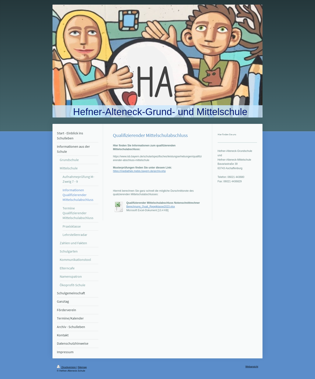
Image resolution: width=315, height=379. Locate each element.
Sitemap (82, 367)
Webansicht (251, 366)
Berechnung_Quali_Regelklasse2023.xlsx (150, 206)
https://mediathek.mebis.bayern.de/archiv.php (139, 171)
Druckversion (67, 367)
